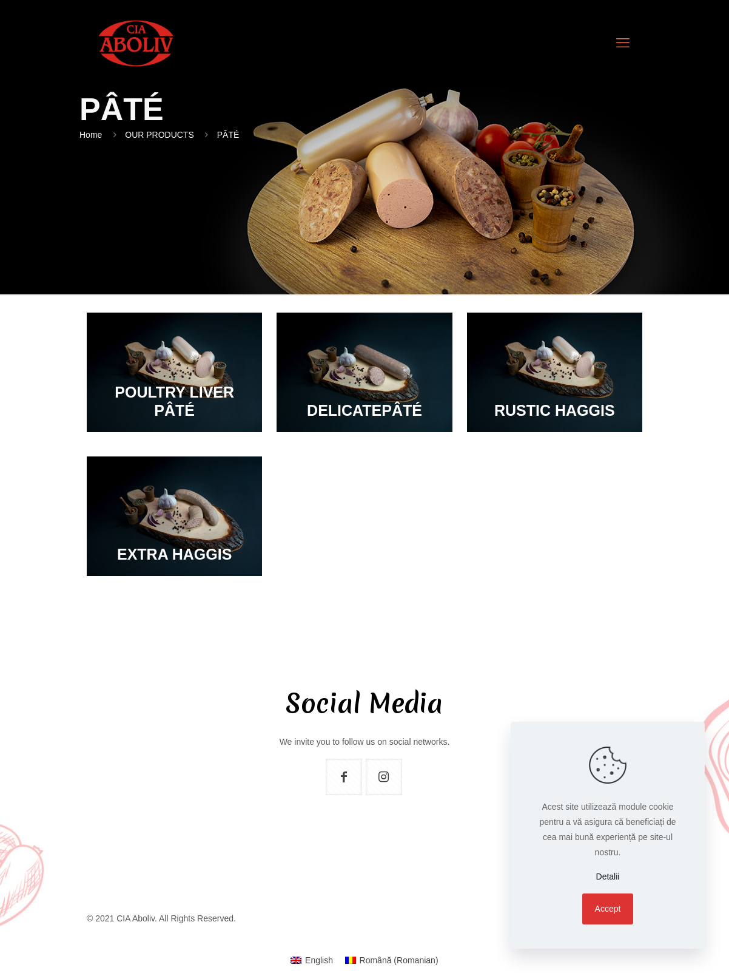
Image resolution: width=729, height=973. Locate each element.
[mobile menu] (623, 43)
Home (90, 135)
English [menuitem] (319, 960)
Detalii (608, 876)
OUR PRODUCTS (159, 135)
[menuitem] (311, 960)
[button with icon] (344, 777)
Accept (608, 909)
